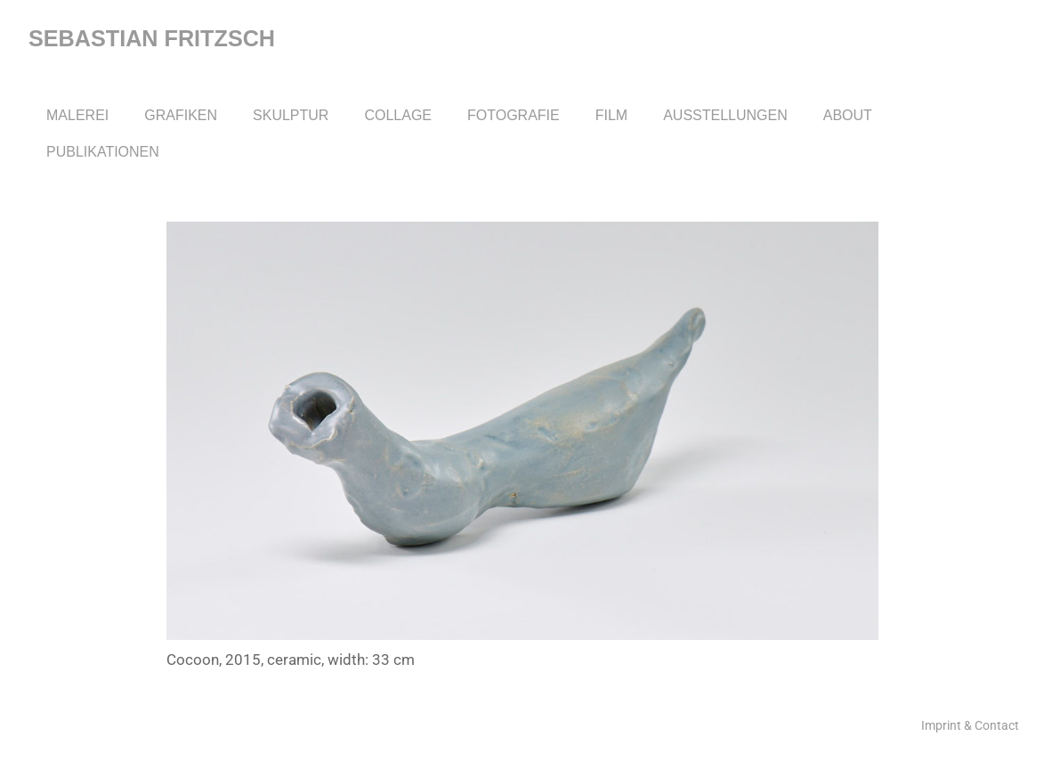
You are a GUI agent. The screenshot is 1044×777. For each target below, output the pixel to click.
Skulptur (290, 115)
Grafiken (180, 115)
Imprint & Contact (970, 725)
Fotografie (513, 115)
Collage (398, 115)
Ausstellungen (725, 115)
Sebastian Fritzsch (151, 38)
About (847, 115)
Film (611, 115)
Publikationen (102, 151)
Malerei (77, 115)
